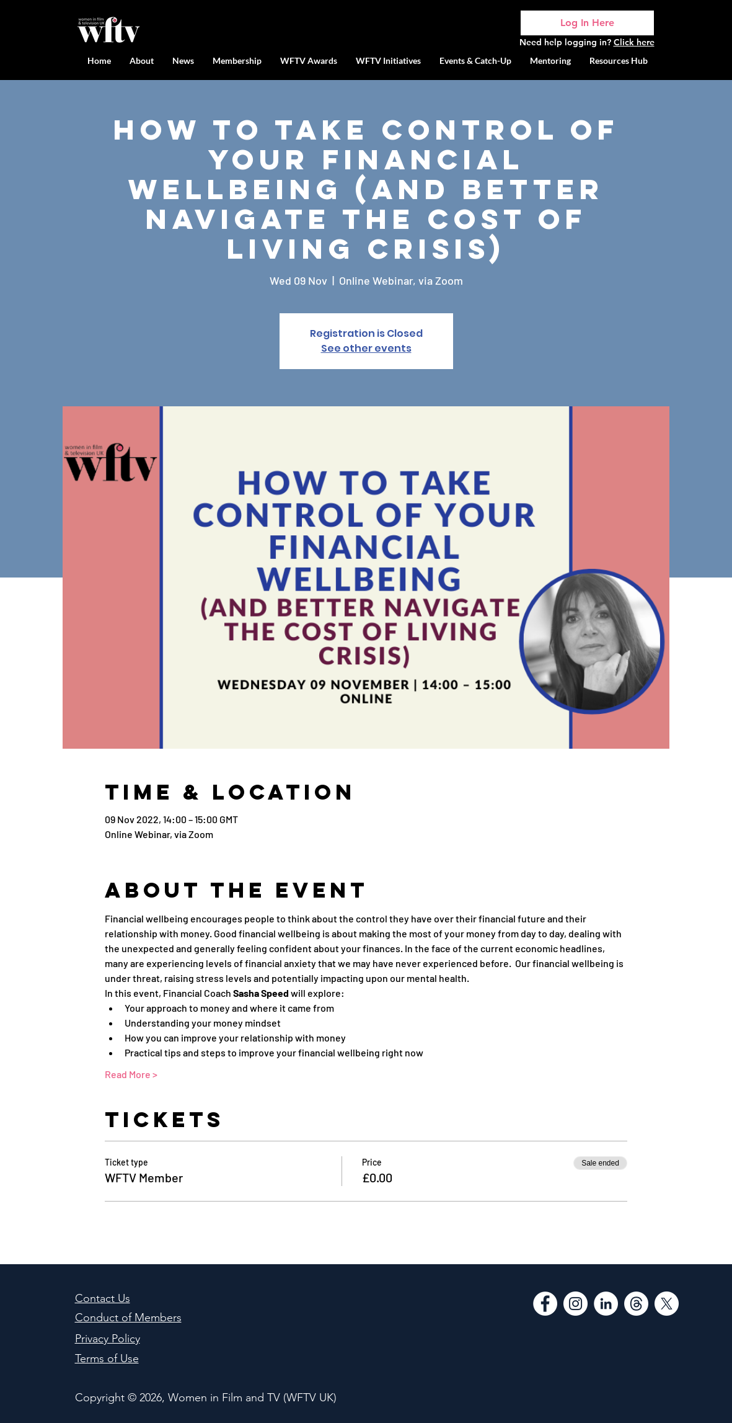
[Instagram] (575, 1303)
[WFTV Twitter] (667, 1303)
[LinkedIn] (606, 1303)
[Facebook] (545, 1303)
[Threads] (636, 1303)
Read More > (131, 1074)
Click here (634, 42)
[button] (388, 60)
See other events (366, 348)
